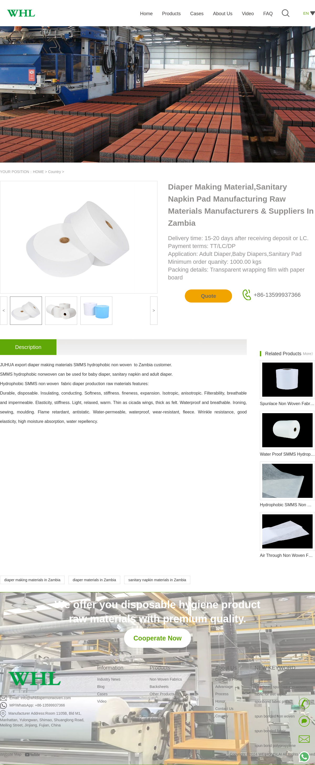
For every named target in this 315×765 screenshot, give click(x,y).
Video (102, 701)
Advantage (224, 687)
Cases (102, 694)
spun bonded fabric (270, 732)
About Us (226, 668)
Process (222, 694)
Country (54, 172)
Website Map (10, 754)
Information (110, 668)
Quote (208, 296)
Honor (220, 701)
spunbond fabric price (272, 703)
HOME (38, 172)
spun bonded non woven (275, 717)
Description (28, 347)
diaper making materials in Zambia (32, 580)
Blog (100, 687)
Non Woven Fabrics (166, 679)
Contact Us (224, 709)
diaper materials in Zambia (94, 580)
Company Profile (229, 679)
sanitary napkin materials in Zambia (157, 580)
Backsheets (159, 687)
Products (160, 668)
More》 (309, 354)
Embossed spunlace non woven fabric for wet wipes (281, 692)
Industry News (108, 679)
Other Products (162, 694)
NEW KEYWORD (275, 668)
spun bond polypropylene (275, 747)
